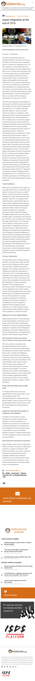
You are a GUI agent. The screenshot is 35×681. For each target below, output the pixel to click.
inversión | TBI (7, 475)
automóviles (15, 473)
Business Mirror (15, 470)
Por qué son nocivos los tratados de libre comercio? (12, 608)
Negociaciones (10, 16)
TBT (4, 477)
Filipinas (23, 473)
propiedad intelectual (20, 475)
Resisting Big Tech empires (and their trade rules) (17, 557)
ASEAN (7, 473)
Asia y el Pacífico (23, 16)
